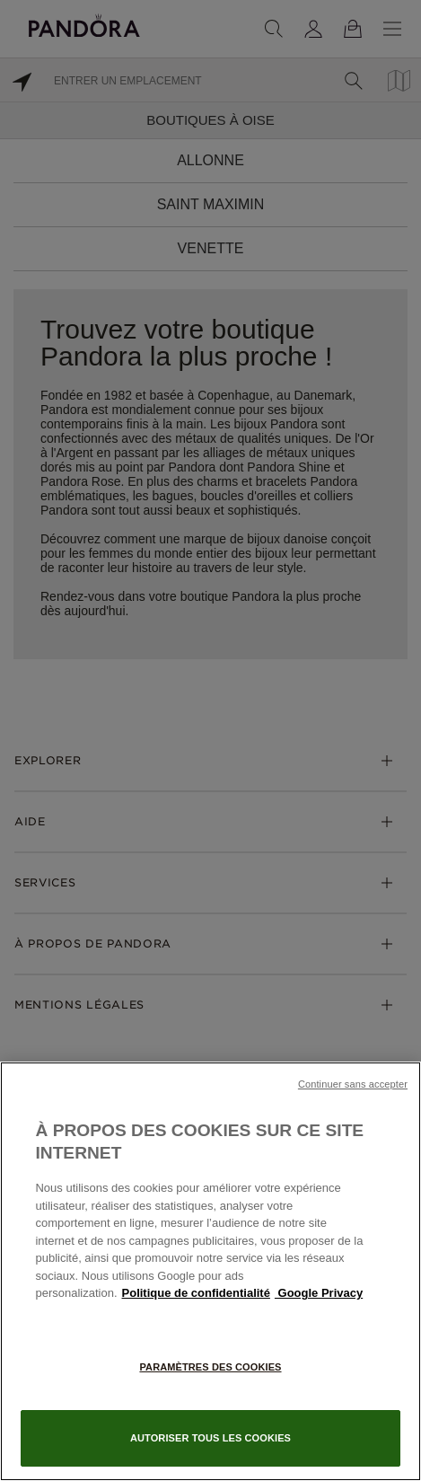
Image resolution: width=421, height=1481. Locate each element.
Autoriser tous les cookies (210, 1438)
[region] (210, 1271)
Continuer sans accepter (353, 1084)
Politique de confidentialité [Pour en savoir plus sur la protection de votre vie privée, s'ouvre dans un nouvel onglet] (196, 1293)
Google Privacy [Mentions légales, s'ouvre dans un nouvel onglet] (319, 1293)
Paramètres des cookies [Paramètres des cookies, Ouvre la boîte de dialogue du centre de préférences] (210, 1367)
